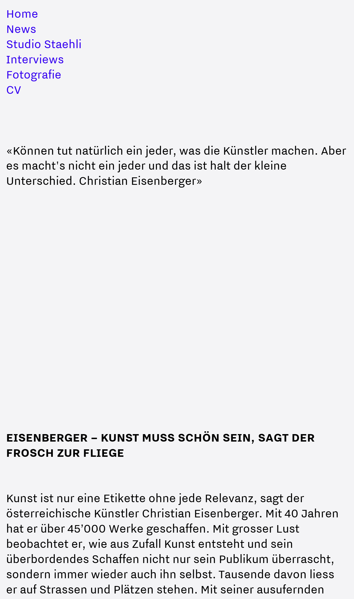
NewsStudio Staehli (44, 36)
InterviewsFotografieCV (35, 74)
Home (22, 13)
